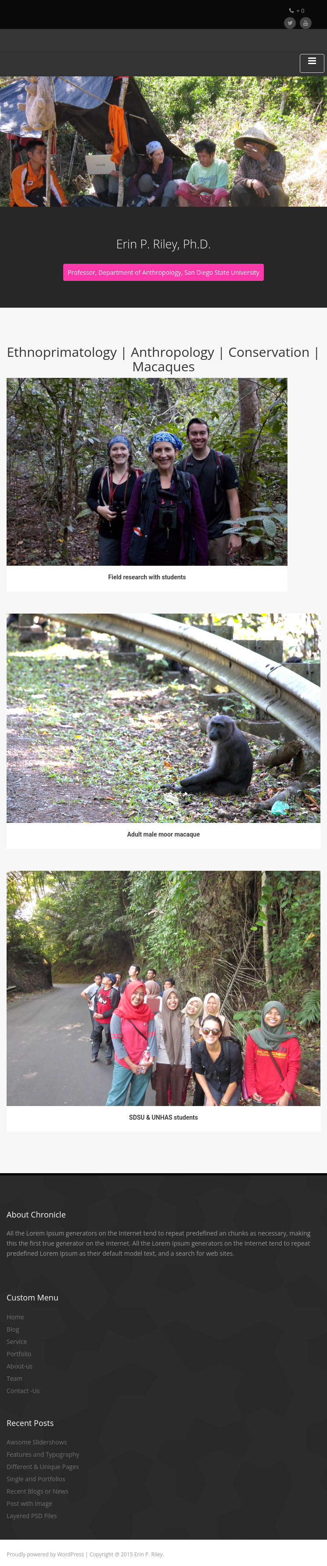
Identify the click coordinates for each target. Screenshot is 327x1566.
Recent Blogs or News (37, 1491)
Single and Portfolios (36, 1479)
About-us (19, 1366)
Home (15, 1317)
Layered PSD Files (32, 1516)
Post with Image (29, 1503)
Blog (13, 1329)
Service (17, 1341)
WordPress (70, 1554)
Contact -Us (23, 1390)
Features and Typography (43, 1454)
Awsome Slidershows (37, 1442)
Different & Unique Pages (43, 1466)
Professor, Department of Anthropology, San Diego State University (163, 272)
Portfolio (19, 1354)
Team (14, 1378)
